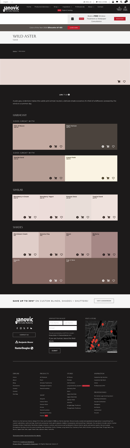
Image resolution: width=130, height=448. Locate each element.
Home (15, 51)
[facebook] (17, 328)
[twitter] (24, 328)
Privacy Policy (53, 335)
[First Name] (56, 323)
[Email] (63, 328)
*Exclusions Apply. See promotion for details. (27, 435)
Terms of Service (63, 335)
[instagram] (21, 328)
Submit (55, 351)
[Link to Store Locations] (101, 337)
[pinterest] (28, 328)
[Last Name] (70, 323)
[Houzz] (31, 328)
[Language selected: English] (8, 2)
